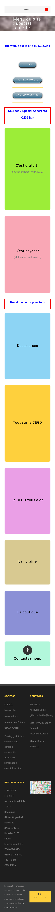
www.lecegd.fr (43, 723)
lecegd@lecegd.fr (39, 733)
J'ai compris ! (40, 897)
